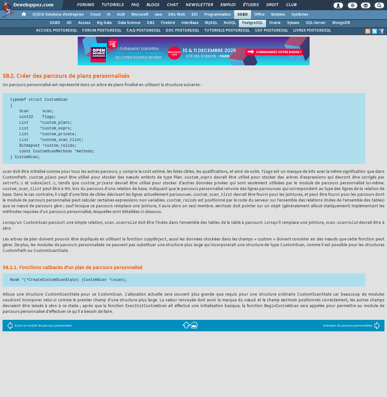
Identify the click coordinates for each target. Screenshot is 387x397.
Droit (272, 5)
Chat (172, 5)
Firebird (168, 23)
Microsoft (139, 14)
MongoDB (341, 23)
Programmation (217, 14)
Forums (85, 5)
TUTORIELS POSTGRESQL (227, 30)
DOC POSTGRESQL (182, 30)
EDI (194, 14)
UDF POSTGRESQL (271, 30)
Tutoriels (112, 5)
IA (109, 14)
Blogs (153, 5)
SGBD (242, 14)
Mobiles (278, 14)
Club (291, 5)
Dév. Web (176, 14)
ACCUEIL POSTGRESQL (56, 30)
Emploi (227, 5)
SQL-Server (316, 23)
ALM (121, 14)
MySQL (211, 23)
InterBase (189, 23)
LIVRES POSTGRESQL (312, 30)
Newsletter (199, 5)
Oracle (275, 23)
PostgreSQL (252, 23)
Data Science (129, 23)
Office (259, 14)
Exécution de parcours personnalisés (351, 329)
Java (158, 14)
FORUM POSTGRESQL (101, 30)
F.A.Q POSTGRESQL (143, 30)
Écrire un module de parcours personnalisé (39, 329)
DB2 (150, 23)
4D (69, 23)
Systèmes (299, 14)
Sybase (293, 23)
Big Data (104, 23)
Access (84, 23)
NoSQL (230, 23)
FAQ (134, 5)
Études (250, 5)
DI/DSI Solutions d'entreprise (58, 14)
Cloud (95, 14)
